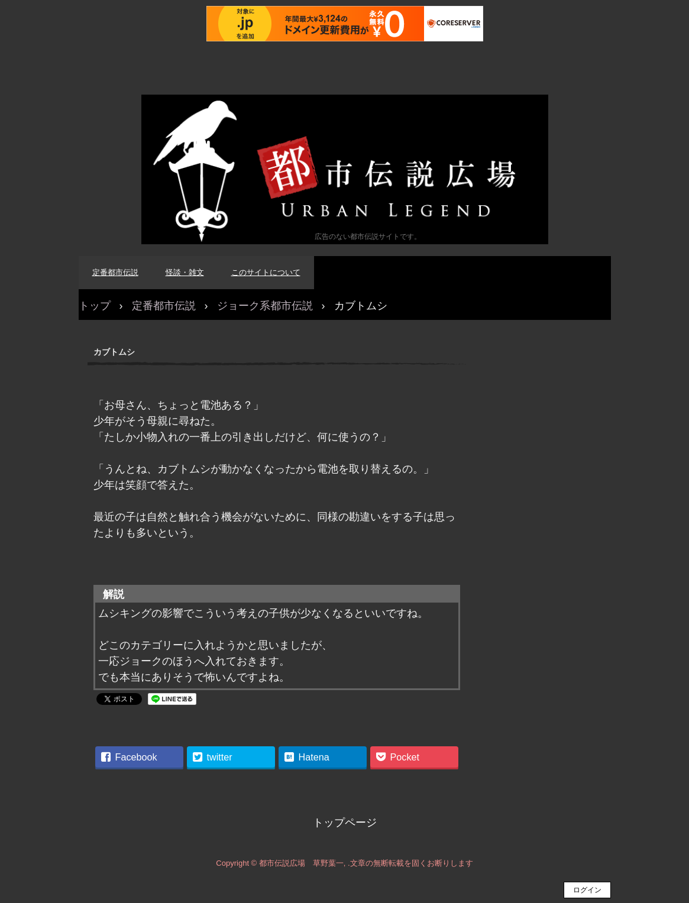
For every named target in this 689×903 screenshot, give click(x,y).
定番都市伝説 (115, 272)
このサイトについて (265, 272)
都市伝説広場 (344, 169)
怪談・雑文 (185, 272)
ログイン (587, 890)
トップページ (345, 822)
